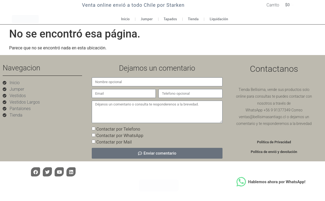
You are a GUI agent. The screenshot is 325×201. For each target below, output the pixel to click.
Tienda (193, 20)
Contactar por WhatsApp (119, 136)
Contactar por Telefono (118, 130)
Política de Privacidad (274, 143)
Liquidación (219, 20)
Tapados (170, 20)
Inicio (125, 20)
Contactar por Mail (114, 143)
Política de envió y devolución (274, 153)
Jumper (147, 20)
